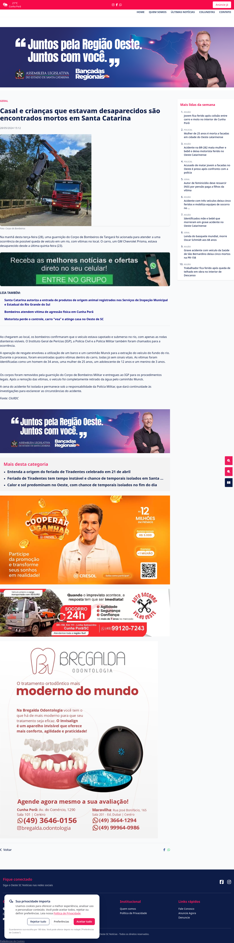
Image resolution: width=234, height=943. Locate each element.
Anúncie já (222, 4)
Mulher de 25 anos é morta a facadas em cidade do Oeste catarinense (206, 135)
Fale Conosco (186, 908)
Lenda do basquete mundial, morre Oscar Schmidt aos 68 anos (205, 238)
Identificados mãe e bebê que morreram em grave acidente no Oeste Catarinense (204, 222)
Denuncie (184, 917)
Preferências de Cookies (12, 941)
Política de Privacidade (67, 913)
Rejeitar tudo (38, 921)
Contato (225, 12)
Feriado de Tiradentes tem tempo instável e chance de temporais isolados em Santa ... (85, 478)
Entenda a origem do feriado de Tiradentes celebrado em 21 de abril (69, 471)
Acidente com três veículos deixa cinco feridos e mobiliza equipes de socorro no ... (207, 204)
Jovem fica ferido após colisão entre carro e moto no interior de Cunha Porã (205, 119)
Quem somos (157, 12)
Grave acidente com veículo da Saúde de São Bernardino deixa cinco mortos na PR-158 (207, 254)
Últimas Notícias (183, 12)
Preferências (61, 921)
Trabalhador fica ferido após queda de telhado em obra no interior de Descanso (207, 271)
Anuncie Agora (187, 913)
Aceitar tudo (84, 921)
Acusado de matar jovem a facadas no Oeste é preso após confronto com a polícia (207, 168)
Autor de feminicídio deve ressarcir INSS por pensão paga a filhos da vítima (205, 186)
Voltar (6, 850)
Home (140, 12)
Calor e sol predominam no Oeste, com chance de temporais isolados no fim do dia (82, 484)
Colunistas (207, 12)
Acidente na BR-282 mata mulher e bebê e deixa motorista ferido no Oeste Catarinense (205, 151)
